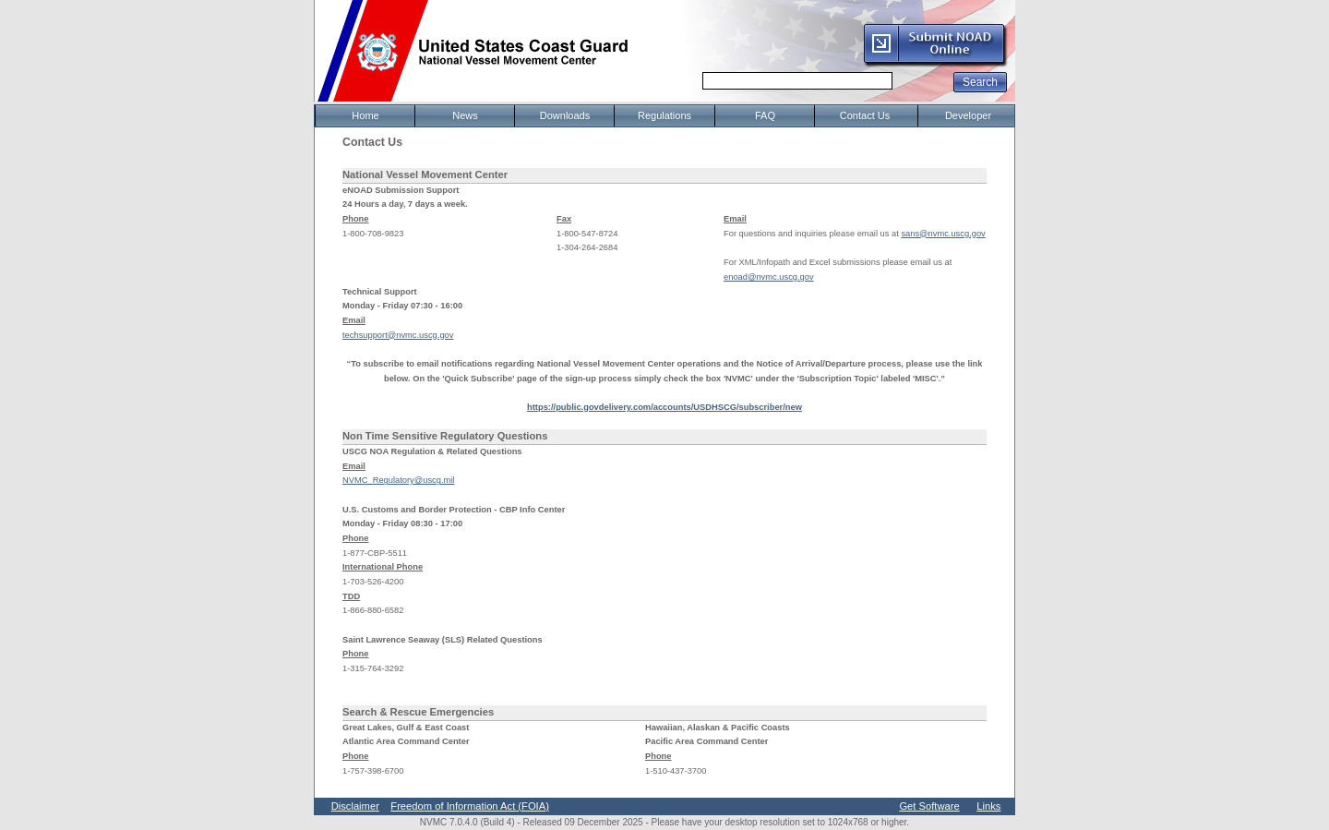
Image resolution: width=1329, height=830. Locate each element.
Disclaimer (355, 806)
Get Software (929, 806)
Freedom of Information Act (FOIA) (469, 806)
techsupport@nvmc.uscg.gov (397, 335)
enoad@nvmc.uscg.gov (769, 277)
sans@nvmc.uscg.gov (943, 233)
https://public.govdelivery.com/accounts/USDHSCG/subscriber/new (664, 407)
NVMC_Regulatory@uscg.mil (398, 480)
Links (988, 806)
